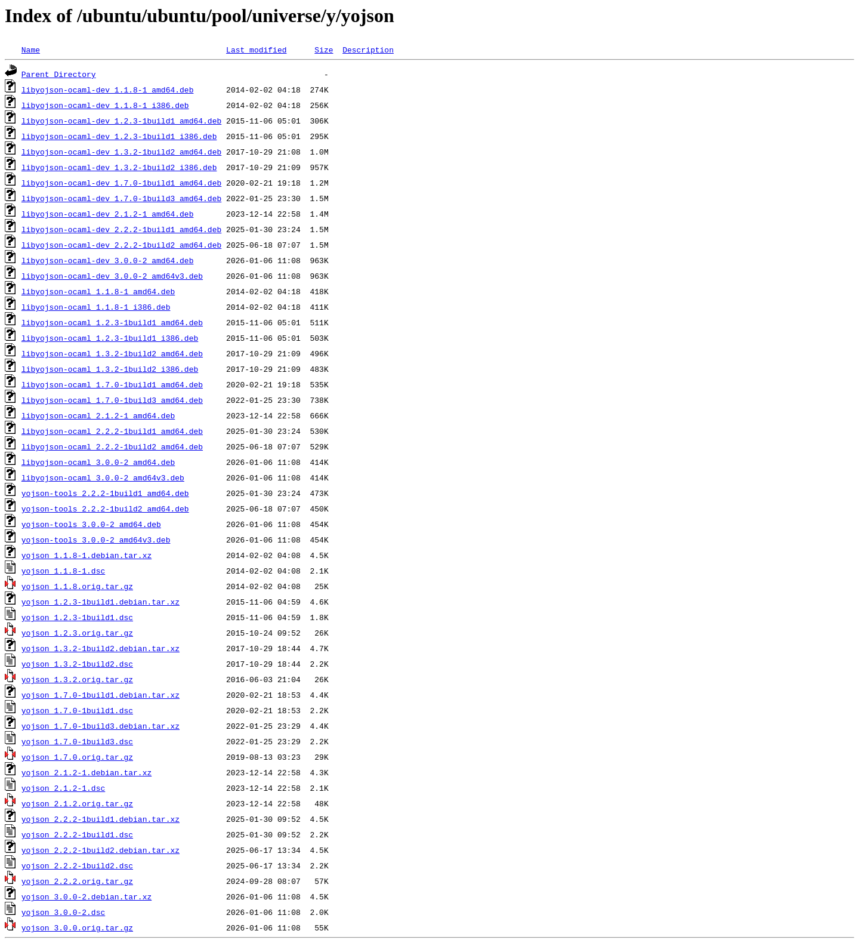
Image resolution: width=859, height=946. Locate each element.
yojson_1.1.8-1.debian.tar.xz (86, 555)
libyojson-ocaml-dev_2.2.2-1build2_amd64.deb (121, 244)
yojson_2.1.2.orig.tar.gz (77, 803)
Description (368, 49)
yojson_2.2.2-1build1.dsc (77, 834)
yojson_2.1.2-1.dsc (63, 787)
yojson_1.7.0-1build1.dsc (77, 710)
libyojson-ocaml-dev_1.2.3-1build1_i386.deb (119, 136)
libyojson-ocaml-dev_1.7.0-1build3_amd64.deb (121, 198)
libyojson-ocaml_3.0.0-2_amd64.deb (98, 462)
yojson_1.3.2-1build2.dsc (77, 663)
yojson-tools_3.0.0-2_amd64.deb (91, 524)
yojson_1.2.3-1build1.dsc (77, 617)
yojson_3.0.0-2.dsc (63, 912)
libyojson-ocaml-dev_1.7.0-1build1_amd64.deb (121, 182)
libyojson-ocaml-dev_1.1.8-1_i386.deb (105, 105)
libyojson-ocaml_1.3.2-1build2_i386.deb (109, 368)
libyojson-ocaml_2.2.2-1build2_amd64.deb (112, 446)
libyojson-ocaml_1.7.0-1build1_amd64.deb (112, 384)
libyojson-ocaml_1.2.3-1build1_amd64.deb (112, 322)
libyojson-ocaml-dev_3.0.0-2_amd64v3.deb (112, 275)
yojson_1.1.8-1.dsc (63, 570)
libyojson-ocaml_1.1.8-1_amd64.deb (98, 291)
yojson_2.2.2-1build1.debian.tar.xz (100, 819)
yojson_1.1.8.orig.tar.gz (77, 586)
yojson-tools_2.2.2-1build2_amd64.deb (105, 508)
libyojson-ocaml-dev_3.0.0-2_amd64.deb (107, 260)
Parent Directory (58, 74)
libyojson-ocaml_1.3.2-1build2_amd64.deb (112, 353)
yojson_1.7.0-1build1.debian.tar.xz (100, 694)
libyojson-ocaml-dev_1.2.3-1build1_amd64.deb (121, 120)
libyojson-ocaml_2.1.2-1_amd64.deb (98, 415)
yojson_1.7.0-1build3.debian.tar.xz (100, 725)
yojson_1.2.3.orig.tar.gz (77, 632)
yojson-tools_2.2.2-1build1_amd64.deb (105, 493)
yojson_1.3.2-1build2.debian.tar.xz (100, 648)
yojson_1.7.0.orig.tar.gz (77, 756)
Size (323, 49)
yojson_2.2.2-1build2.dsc (77, 865)
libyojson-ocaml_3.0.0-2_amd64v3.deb (102, 477)
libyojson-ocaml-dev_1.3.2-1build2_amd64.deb (121, 151)
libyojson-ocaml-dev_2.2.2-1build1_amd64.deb (121, 229)
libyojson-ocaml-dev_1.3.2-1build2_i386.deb (119, 167)
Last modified (256, 49)
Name (30, 49)
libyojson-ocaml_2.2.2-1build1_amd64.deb (112, 431)
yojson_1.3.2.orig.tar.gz (77, 679)
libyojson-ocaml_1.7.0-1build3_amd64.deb (112, 400)
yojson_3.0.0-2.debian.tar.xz (86, 896)
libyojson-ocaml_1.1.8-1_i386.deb (96, 306)
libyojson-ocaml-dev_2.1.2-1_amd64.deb (107, 213)
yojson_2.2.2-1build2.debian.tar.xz (100, 850)
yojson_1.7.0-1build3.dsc (77, 741)
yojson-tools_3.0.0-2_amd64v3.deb (96, 539)
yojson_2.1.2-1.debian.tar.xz (86, 772)
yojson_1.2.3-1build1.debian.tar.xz (100, 601)
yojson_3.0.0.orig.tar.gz (77, 927)
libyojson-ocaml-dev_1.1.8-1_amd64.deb (107, 89)
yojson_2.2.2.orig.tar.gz (77, 881)
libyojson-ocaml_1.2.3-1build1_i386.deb (109, 337)
